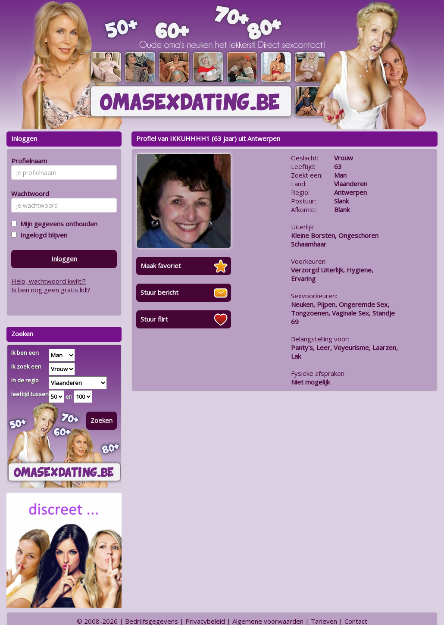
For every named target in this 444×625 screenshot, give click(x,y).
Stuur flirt (154, 319)
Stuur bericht (159, 292)
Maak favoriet (161, 265)
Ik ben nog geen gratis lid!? (51, 289)
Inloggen (64, 258)
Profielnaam (27, 160)
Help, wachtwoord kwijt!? (48, 281)
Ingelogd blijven (42, 235)
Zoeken (102, 420)
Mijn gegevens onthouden (57, 223)
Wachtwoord (27, 193)
